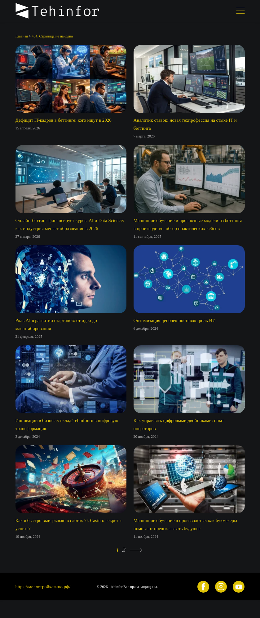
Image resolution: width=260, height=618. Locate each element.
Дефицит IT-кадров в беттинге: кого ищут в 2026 (63, 120)
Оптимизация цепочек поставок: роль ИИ (175, 320)
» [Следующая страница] (136, 550)
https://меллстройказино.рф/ (43, 586)
